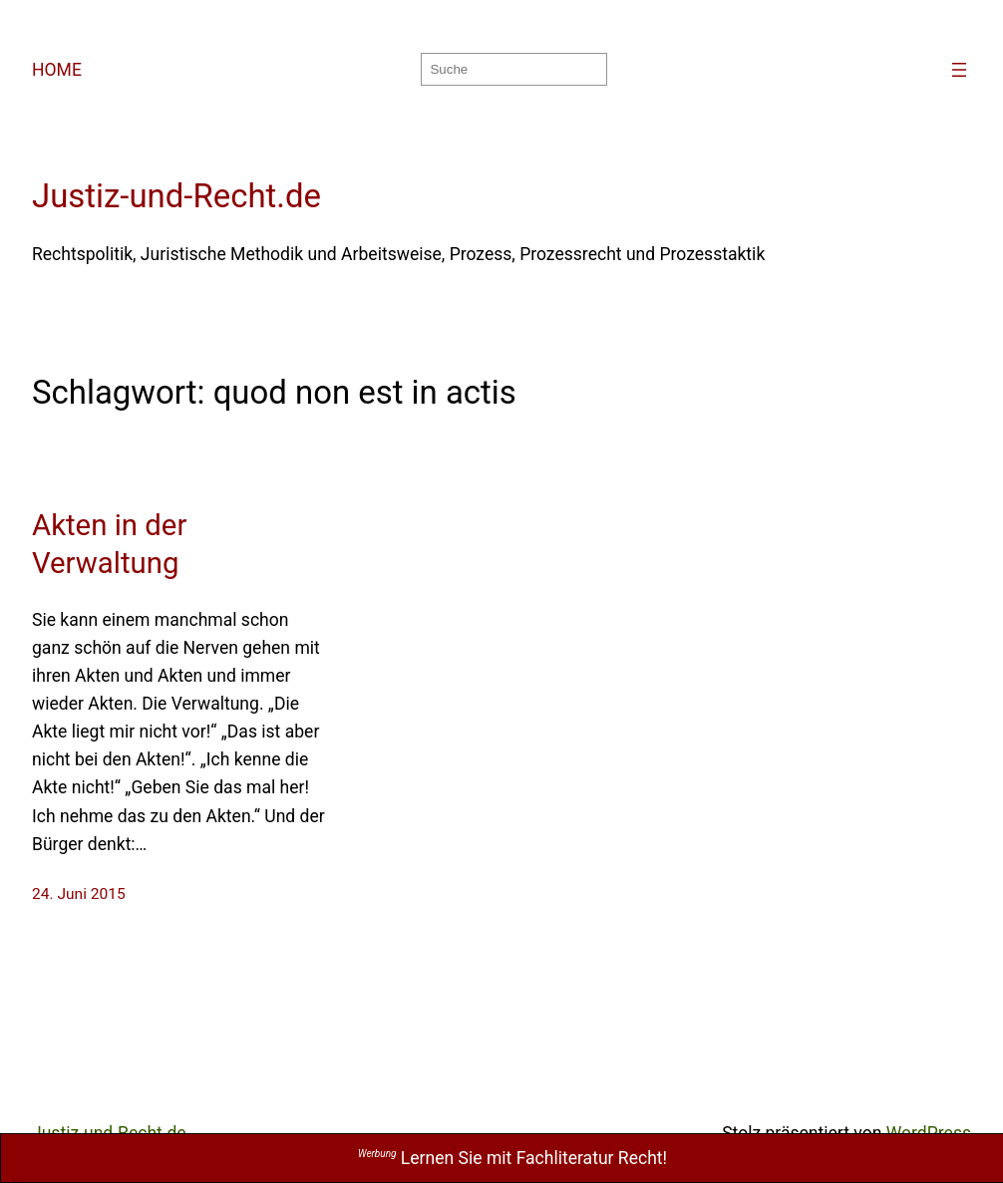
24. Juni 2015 (79, 894)
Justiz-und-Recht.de (176, 195)
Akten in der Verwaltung (109, 544)
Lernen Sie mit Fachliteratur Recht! (512, 1158)
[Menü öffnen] (959, 70)
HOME (57, 70)
